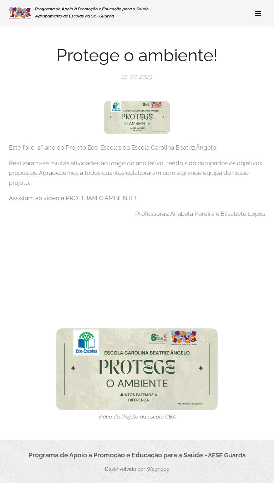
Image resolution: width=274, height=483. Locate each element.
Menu (258, 13)
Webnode (158, 469)
